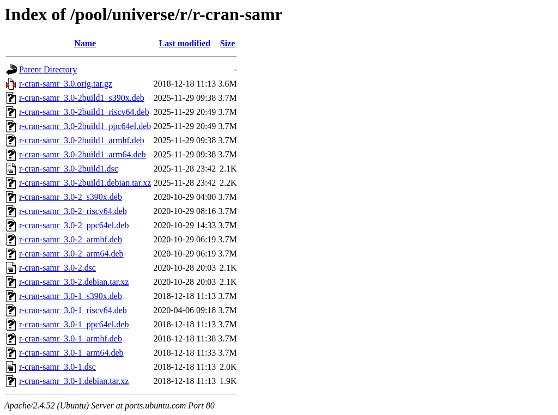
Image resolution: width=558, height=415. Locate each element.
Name (85, 43)
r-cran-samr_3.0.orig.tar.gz (65, 83)
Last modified (184, 43)
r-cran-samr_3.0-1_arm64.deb (71, 352)
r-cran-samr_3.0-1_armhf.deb (70, 338)
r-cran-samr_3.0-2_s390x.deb (70, 197)
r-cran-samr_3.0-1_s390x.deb (70, 296)
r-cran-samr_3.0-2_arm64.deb (71, 253)
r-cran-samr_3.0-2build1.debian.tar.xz (85, 182)
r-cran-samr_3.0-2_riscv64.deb (73, 211)
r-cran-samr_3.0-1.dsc (57, 366)
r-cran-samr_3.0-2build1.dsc (68, 168)
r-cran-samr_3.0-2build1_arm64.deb (82, 154)
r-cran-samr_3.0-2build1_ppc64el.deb (85, 126)
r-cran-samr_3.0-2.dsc (57, 267)
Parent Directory (48, 69)
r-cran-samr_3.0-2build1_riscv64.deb (84, 112)
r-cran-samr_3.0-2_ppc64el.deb (74, 225)
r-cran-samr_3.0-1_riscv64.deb (73, 310)
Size (227, 43)
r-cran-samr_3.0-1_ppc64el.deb (74, 324)
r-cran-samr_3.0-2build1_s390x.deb (81, 97)
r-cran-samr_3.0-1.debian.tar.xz (74, 381)
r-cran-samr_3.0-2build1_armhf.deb (81, 140)
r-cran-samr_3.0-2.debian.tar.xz (74, 281)
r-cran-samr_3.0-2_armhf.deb (70, 239)
